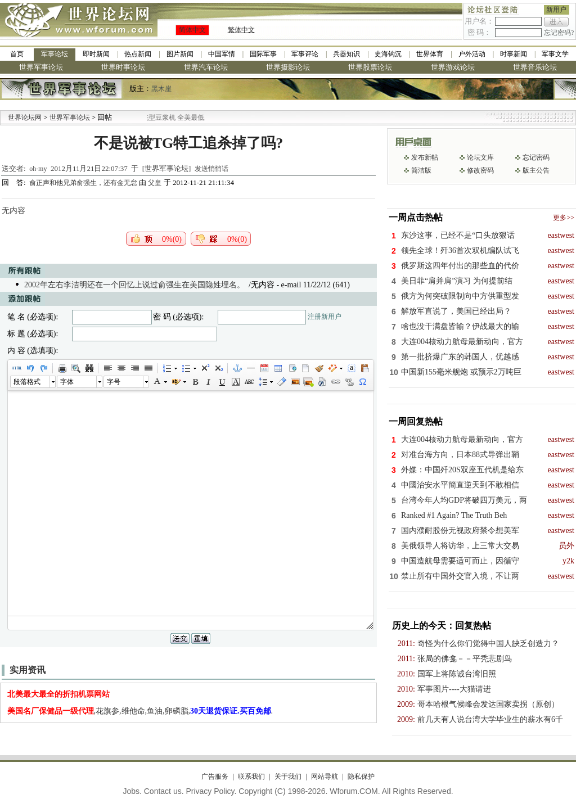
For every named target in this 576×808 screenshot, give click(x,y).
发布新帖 (424, 157)
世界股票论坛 (370, 67)
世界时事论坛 (123, 67)
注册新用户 (324, 317)
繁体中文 (241, 30)
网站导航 (324, 776)
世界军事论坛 (41, 67)
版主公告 (536, 170)
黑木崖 (161, 89)
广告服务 (214, 776)
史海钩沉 (388, 54)
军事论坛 (54, 54)
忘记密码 (536, 157)
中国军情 (221, 54)
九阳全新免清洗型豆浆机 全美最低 (167, 117)
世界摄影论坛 (288, 67)
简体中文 (192, 30)
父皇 (154, 183)
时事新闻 (513, 54)
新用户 (556, 9)
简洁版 (421, 170)
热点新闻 (137, 54)
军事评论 (304, 54)
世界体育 (429, 54)
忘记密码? (559, 33)
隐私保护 (361, 776)
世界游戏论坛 (453, 67)
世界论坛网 (25, 117)
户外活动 (471, 54)
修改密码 (480, 170)
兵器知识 (346, 54)
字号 (113, 382)
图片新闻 (180, 54)
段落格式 (27, 382)
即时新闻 (96, 54)
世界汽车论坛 (206, 67)
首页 (17, 54)
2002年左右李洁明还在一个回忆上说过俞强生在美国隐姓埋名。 (134, 285)
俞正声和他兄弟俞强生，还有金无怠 (84, 183)
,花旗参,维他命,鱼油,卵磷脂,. (140, 711)
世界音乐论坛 (535, 67)
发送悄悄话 (211, 169)
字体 (67, 382)
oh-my (38, 169)
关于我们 (288, 776)
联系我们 (251, 776)
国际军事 (263, 54)
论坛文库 (480, 157)
